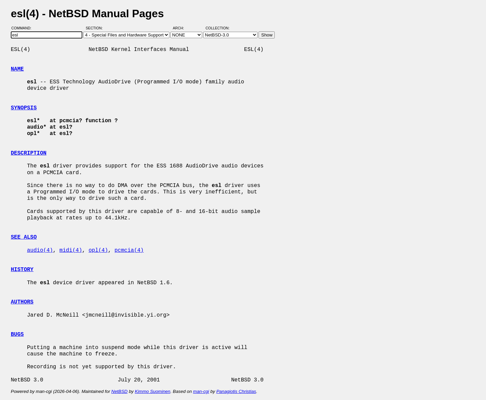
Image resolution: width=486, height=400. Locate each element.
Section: (96, 28)
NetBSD (119, 391)
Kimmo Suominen (152, 391)
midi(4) (70, 250)
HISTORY (22, 269)
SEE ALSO (24, 237)
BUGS (17, 334)
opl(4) (98, 250)
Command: (23, 28)
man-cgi (201, 391)
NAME (17, 69)
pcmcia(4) (128, 250)
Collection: (218, 28)
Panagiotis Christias (236, 391)
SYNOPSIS (24, 108)
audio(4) (40, 250)
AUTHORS (22, 302)
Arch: (181, 28)
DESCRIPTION (29, 153)
